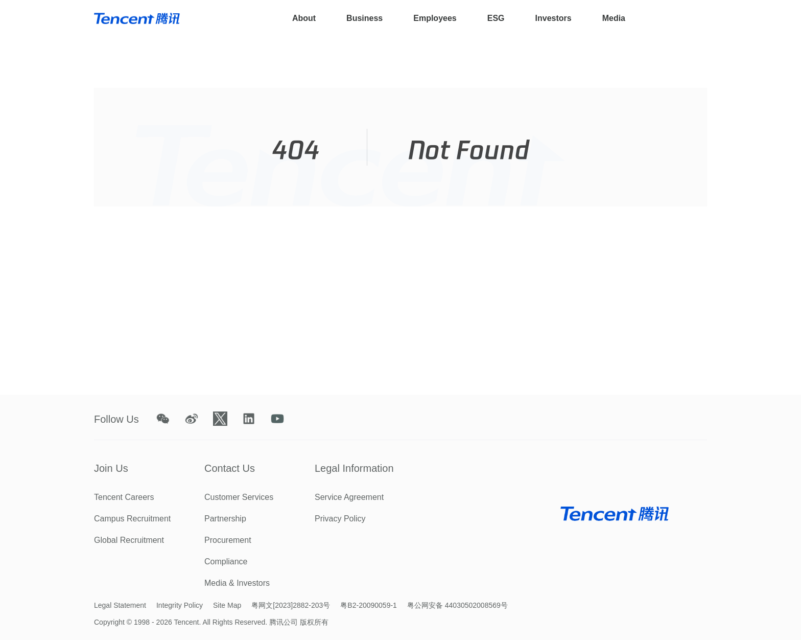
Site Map (227, 605)
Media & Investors (237, 583)
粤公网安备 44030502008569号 (457, 605)
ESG (496, 18)
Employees (434, 18)
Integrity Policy (179, 605)
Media (613, 18)
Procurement (227, 540)
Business (364, 18)
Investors (553, 18)
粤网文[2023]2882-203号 (290, 605)
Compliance (225, 561)
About (304, 18)
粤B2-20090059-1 (368, 605)
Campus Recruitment (132, 518)
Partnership (225, 518)
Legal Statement (120, 605)
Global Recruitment (129, 540)
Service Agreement (349, 497)
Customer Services (238, 497)
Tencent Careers (124, 497)
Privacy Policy (340, 518)
